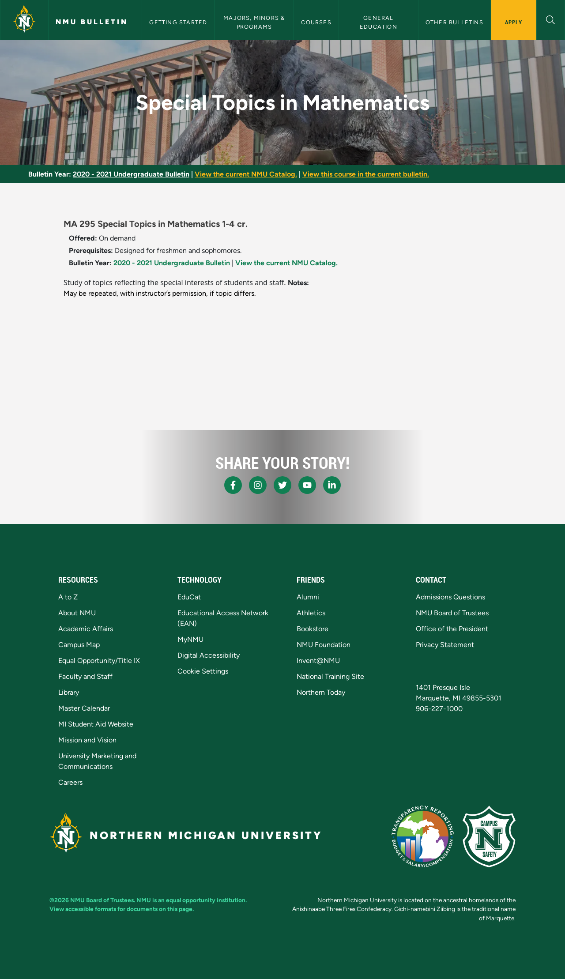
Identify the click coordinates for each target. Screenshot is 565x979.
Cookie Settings (202, 671)
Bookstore (312, 629)
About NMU (77, 613)
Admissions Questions (450, 597)
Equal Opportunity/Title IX (99, 660)
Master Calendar (84, 708)
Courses (316, 22)
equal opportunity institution (205, 900)
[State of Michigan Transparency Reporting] (423, 836)
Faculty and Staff (85, 676)
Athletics (311, 613)
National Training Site (330, 676)
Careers (70, 782)
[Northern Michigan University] (24, 20)
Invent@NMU (318, 660)
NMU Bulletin (92, 22)
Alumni (308, 597)
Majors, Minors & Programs (254, 22)
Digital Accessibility (208, 655)
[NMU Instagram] (258, 485)
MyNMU (190, 639)
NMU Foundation (323, 644)
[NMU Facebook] (233, 485)
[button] (551, 19)
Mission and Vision (87, 740)
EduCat (189, 597)
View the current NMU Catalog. (246, 174)
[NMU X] (282, 485)
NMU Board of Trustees (452, 613)
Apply (513, 22)
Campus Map (79, 644)
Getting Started (178, 22)
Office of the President (452, 629)
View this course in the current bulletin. (365, 174)
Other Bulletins (454, 22)
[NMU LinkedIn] (332, 485)
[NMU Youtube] (307, 485)
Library (68, 692)
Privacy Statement (445, 644)
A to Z (68, 597)
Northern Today (321, 692)
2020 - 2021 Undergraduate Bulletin (131, 174)
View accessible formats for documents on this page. (121, 908)
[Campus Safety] (489, 836)
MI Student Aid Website (95, 724)
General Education (378, 22)
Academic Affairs (85, 629)
